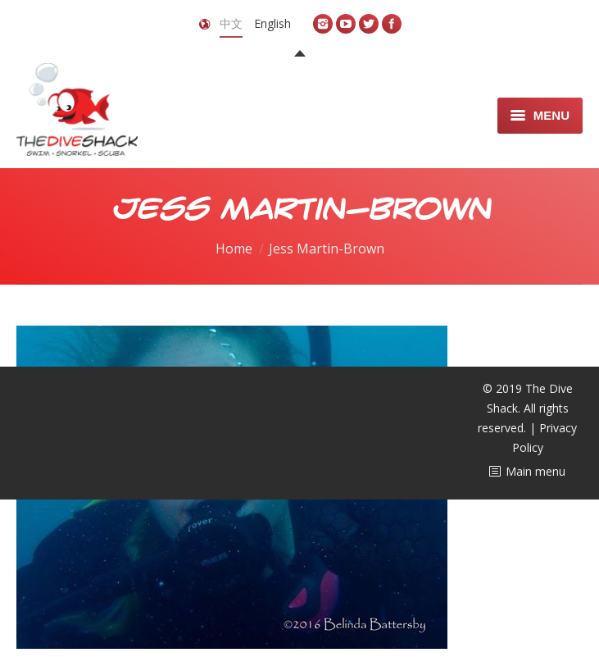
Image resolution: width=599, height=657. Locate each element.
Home (234, 249)
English (272, 23)
